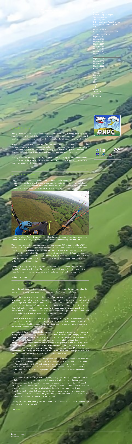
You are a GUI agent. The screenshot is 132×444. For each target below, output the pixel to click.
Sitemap (22, 435)
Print (14, 435)
